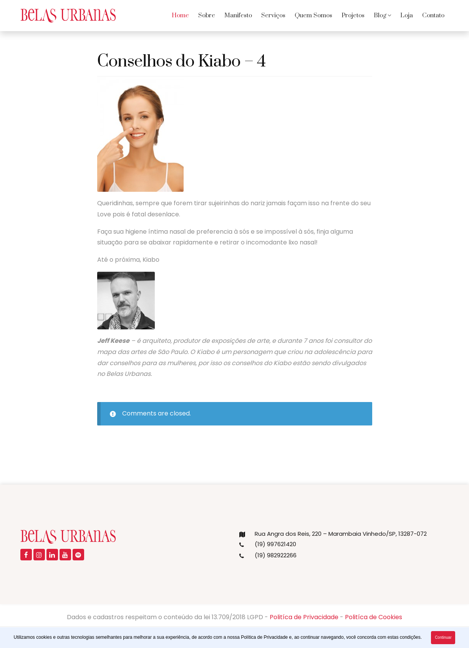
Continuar (443, 637)
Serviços (273, 15)
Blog (380, 15)
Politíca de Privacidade (304, 617)
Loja (406, 15)
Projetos (353, 15)
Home (180, 15)
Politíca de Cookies (373, 617)
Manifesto (238, 15)
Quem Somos (313, 15)
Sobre (206, 15)
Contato (433, 15)
